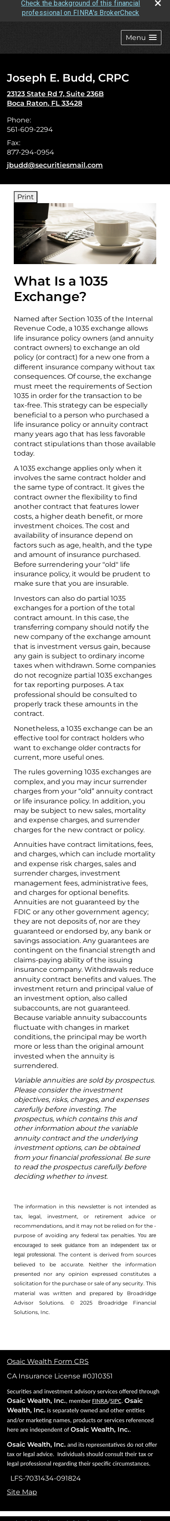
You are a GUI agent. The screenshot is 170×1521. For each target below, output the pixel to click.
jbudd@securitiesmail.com (55, 161)
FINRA (100, 1396)
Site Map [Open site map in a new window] (22, 1488)
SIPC (115, 1396)
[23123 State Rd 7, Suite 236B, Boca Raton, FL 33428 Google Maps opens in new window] (55, 94)
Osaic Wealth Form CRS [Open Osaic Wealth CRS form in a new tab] (48, 1357)
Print (25, 193)
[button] (141, 32)
